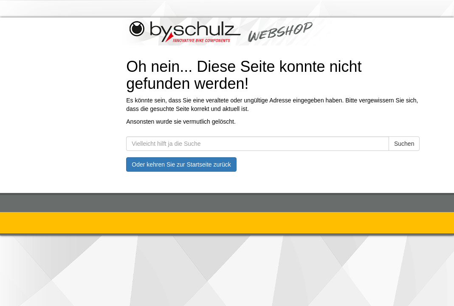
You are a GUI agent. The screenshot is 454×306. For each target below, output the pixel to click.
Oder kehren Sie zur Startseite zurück (181, 164)
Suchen (404, 143)
